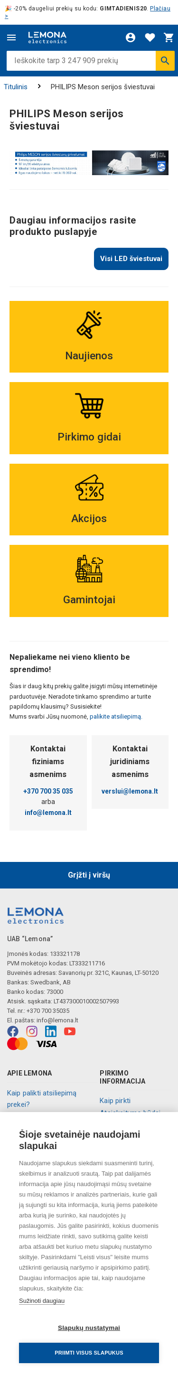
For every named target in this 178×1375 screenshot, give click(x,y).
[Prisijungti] (130, 37)
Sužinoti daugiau (42, 1300)
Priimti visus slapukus (89, 1353)
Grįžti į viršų (89, 874)
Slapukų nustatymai (89, 1327)
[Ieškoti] (165, 61)
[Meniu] (11, 37)
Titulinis (16, 87)
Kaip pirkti (115, 1100)
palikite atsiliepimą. (115, 716)
